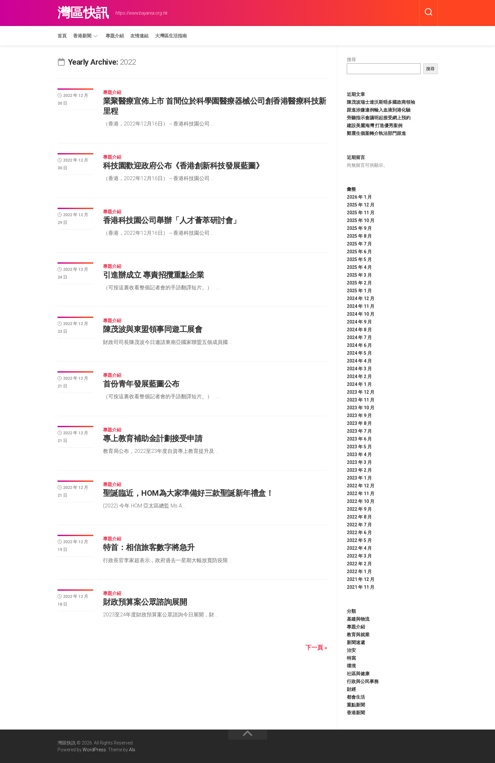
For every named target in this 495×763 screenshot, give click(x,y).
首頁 (62, 35)
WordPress (94, 749)
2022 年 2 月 (359, 563)
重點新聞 (356, 704)
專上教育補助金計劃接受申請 (152, 438)
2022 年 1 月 (359, 571)
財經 (351, 689)
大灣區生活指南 (171, 35)
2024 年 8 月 (359, 329)
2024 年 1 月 (359, 384)
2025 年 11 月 (360, 212)
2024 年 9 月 (359, 321)
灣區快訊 (83, 12)
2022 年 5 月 (359, 540)
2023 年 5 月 (359, 446)
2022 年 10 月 (360, 501)
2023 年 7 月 (359, 431)
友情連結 (139, 35)
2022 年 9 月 (359, 509)
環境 (351, 665)
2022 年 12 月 (360, 485)
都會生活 (356, 697)
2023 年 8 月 (359, 423)
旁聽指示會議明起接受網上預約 (378, 117)
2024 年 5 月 (359, 353)
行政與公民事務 (363, 681)
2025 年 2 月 (359, 282)
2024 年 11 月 (360, 306)
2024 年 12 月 (360, 298)
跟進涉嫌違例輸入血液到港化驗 (378, 109)
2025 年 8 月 (359, 236)
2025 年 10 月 (360, 220)
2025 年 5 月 (359, 259)
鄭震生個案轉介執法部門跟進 (376, 133)
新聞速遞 (356, 642)
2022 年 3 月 (359, 556)
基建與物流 (358, 619)
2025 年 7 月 (359, 243)
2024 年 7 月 (359, 337)
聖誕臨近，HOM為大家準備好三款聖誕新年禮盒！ (188, 493)
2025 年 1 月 (359, 290)
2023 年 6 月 (359, 438)
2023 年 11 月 (360, 399)
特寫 (351, 658)
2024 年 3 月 (359, 368)
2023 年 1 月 (359, 477)
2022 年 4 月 (359, 548)
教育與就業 (358, 634)
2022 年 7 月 (359, 524)
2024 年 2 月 (359, 376)
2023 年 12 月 (360, 392)
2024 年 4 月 (359, 360)
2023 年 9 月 (359, 415)
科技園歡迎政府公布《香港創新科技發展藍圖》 (183, 165)
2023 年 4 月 (359, 454)
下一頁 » (316, 647)
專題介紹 (115, 35)
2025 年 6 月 (359, 251)
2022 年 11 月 (360, 493)
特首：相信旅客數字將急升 (149, 547)
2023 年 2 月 (359, 470)
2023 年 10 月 (360, 407)
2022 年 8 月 (359, 517)
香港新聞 (82, 35)
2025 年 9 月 (359, 228)
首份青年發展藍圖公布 (141, 383)
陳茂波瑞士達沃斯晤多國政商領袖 (381, 102)
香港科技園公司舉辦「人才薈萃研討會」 (172, 220)
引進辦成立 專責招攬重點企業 (153, 275)
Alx (132, 749)
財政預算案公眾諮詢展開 (145, 602)
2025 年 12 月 (360, 204)
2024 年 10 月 (360, 314)
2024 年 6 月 (359, 345)
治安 (351, 650)
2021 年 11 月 (360, 587)
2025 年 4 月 (359, 267)
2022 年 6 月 (359, 532)
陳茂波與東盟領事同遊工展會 (152, 329)
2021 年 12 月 (360, 579)
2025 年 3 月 (359, 275)
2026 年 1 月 (359, 197)
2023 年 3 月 (359, 462)
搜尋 (351, 59)
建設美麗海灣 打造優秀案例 (374, 125)
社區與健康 (358, 673)
